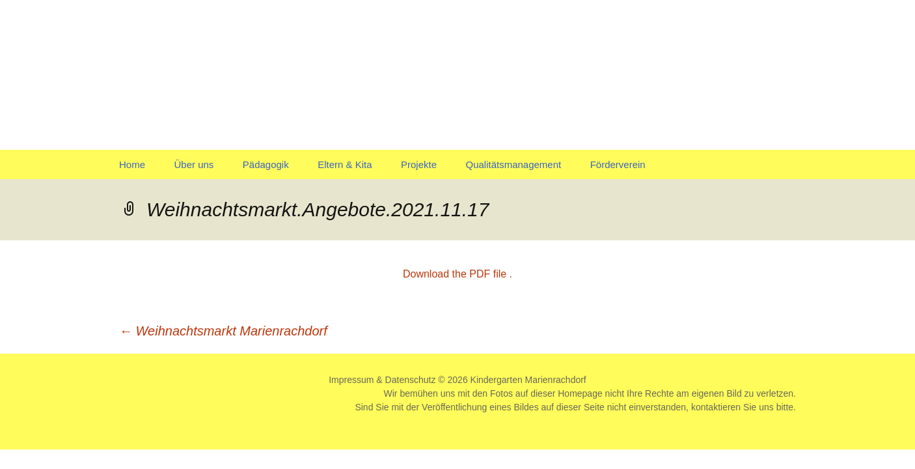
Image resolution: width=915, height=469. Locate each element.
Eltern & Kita (345, 164)
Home (132, 164)
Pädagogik (266, 164)
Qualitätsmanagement (513, 164)
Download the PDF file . (457, 273)
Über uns (193, 164)
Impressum (351, 380)
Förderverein (618, 164)
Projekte (419, 164)
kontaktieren (716, 407)
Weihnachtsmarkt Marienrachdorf (223, 331)
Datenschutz (410, 380)
